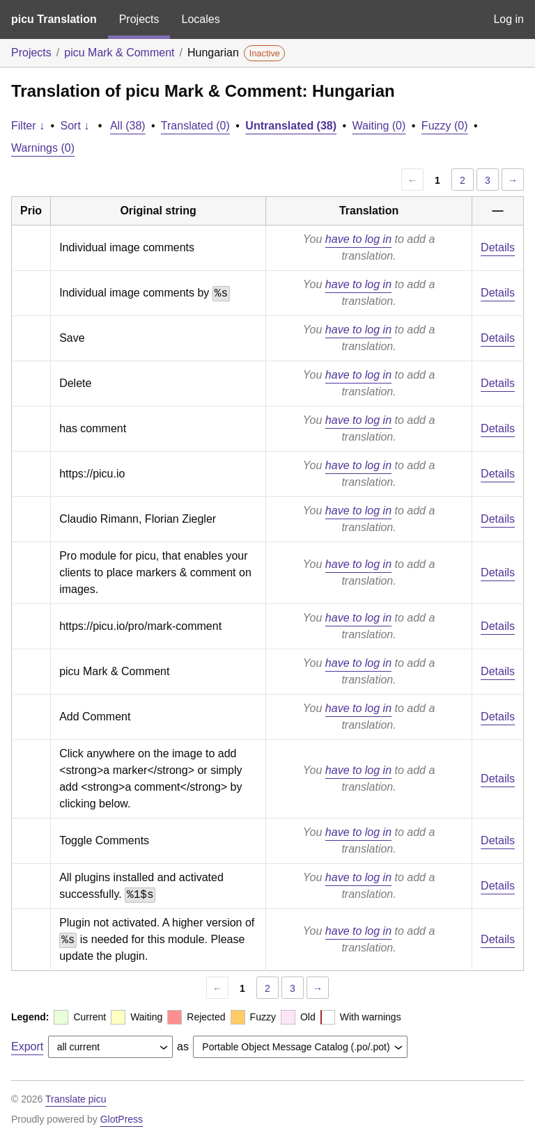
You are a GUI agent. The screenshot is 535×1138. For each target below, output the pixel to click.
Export (27, 1046)
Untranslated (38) (290, 126)
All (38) (128, 126)
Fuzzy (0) (444, 126)
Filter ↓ (28, 126)
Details (498, 247)
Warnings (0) (43, 148)
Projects (139, 19)
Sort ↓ (75, 126)
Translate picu (75, 1099)
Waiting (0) (379, 126)
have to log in (358, 239)
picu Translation (54, 19)
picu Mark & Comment (119, 52)
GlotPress (121, 1119)
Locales (200, 19)
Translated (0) (195, 126)
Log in (508, 19)
